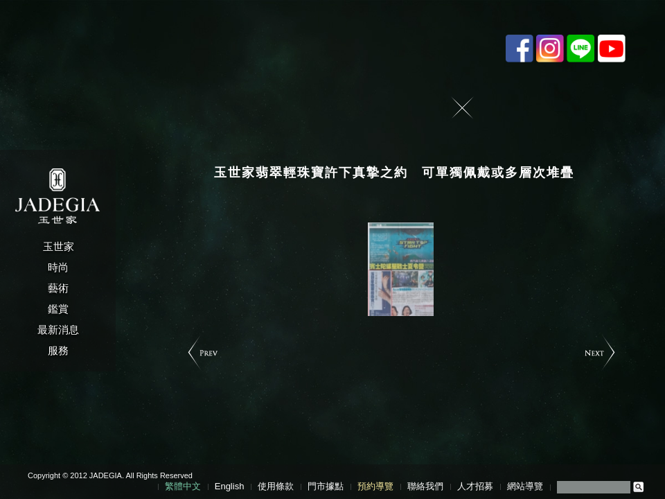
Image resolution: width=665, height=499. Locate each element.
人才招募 (475, 486)
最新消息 (58, 329)
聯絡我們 (425, 486)
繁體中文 (183, 486)
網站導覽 (525, 486)
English (230, 486)
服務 (58, 350)
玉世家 (58, 246)
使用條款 (276, 486)
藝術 (58, 288)
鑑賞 (58, 309)
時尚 (58, 267)
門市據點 (326, 486)
